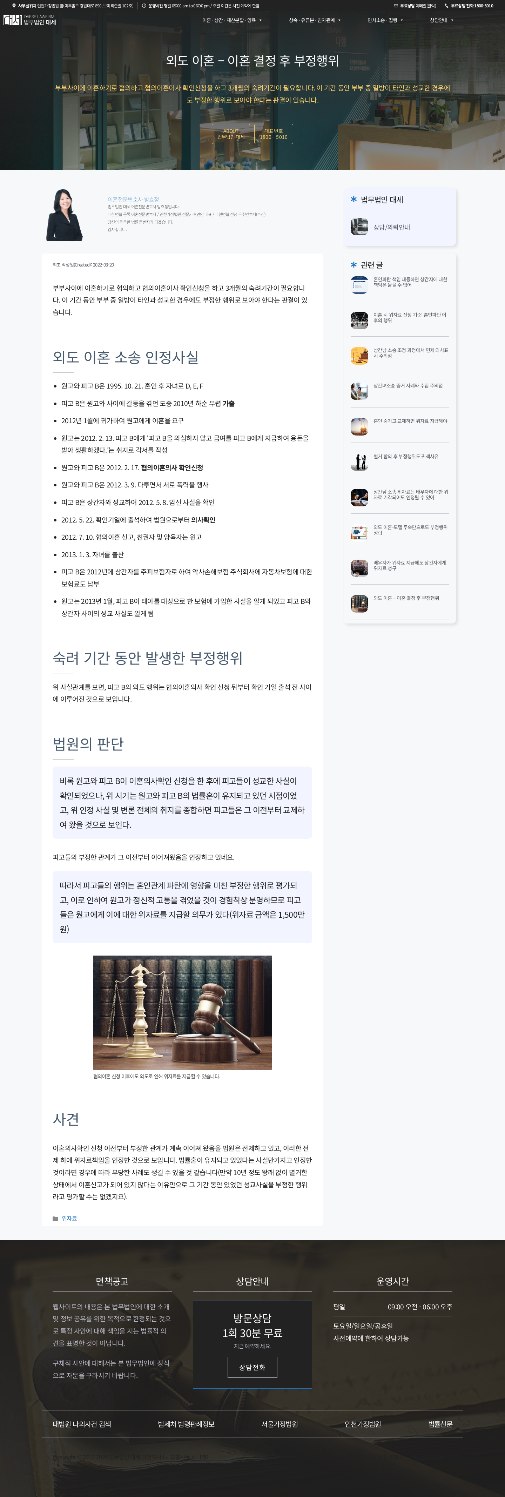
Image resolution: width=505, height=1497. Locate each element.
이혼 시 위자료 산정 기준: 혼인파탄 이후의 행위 (409, 317)
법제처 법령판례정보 (186, 1424)
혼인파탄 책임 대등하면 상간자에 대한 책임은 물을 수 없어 (410, 282)
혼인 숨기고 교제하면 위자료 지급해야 (410, 420)
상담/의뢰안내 (391, 226)
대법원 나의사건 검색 (82, 1424)
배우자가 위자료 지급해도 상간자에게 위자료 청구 (409, 565)
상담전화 (252, 1367)
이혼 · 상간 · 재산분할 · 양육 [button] (232, 20)
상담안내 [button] (442, 20)
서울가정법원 (279, 1424)
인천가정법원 (363, 1424)
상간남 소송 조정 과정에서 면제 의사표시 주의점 (410, 352)
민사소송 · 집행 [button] (386, 20)
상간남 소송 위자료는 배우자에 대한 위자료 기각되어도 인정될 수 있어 (410, 494)
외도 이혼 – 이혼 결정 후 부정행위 (406, 597)
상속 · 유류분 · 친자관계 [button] (315, 20)
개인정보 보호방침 (431, 1456)
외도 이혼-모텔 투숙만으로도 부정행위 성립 (410, 530)
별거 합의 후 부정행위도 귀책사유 (405, 456)
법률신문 (440, 1424)
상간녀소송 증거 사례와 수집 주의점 (408, 385)
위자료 (69, 1218)
